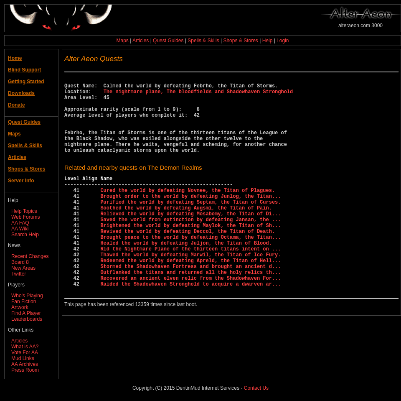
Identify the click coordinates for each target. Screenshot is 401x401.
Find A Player (26, 313)
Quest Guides (168, 40)
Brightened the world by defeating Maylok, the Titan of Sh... (190, 254)
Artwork (19, 307)
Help (267, 40)
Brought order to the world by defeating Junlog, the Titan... (190, 218)
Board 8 (20, 262)
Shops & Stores (240, 40)
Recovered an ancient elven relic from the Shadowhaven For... (190, 318)
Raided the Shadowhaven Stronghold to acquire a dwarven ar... (190, 325)
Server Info (21, 181)
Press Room (25, 370)
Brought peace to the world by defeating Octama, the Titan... (190, 268)
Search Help (25, 235)
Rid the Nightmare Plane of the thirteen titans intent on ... (190, 282)
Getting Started (26, 81)
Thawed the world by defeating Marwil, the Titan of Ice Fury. (190, 289)
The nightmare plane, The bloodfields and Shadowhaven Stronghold (198, 95)
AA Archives (24, 364)
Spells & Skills (203, 40)
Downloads (21, 93)
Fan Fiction (23, 301)
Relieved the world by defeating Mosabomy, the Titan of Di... (190, 239)
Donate (16, 105)
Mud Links (22, 358)
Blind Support (24, 70)
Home (15, 58)
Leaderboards (26, 319)
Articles (140, 40)
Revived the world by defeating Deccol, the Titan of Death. (187, 261)
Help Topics (24, 211)
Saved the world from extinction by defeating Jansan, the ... (190, 246)
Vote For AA (24, 352)
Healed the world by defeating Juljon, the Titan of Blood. (186, 275)
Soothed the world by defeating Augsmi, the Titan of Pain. (186, 232)
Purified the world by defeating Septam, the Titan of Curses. (190, 225)
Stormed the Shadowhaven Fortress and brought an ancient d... (190, 303)
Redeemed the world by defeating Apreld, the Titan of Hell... (190, 296)
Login (283, 40)
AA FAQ (20, 223)
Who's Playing (27, 296)
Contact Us (256, 388)
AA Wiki (19, 229)
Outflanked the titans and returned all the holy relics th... (190, 310)
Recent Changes (29, 256)
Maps (123, 40)
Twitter (18, 274)
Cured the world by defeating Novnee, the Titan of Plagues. (187, 211)
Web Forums (25, 217)
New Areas (23, 268)
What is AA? (24, 347)
